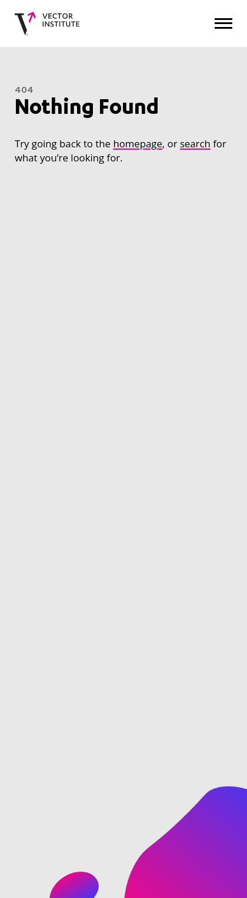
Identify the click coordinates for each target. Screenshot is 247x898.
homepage (137, 143)
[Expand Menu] (223, 23)
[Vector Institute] (47, 23)
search (195, 143)
